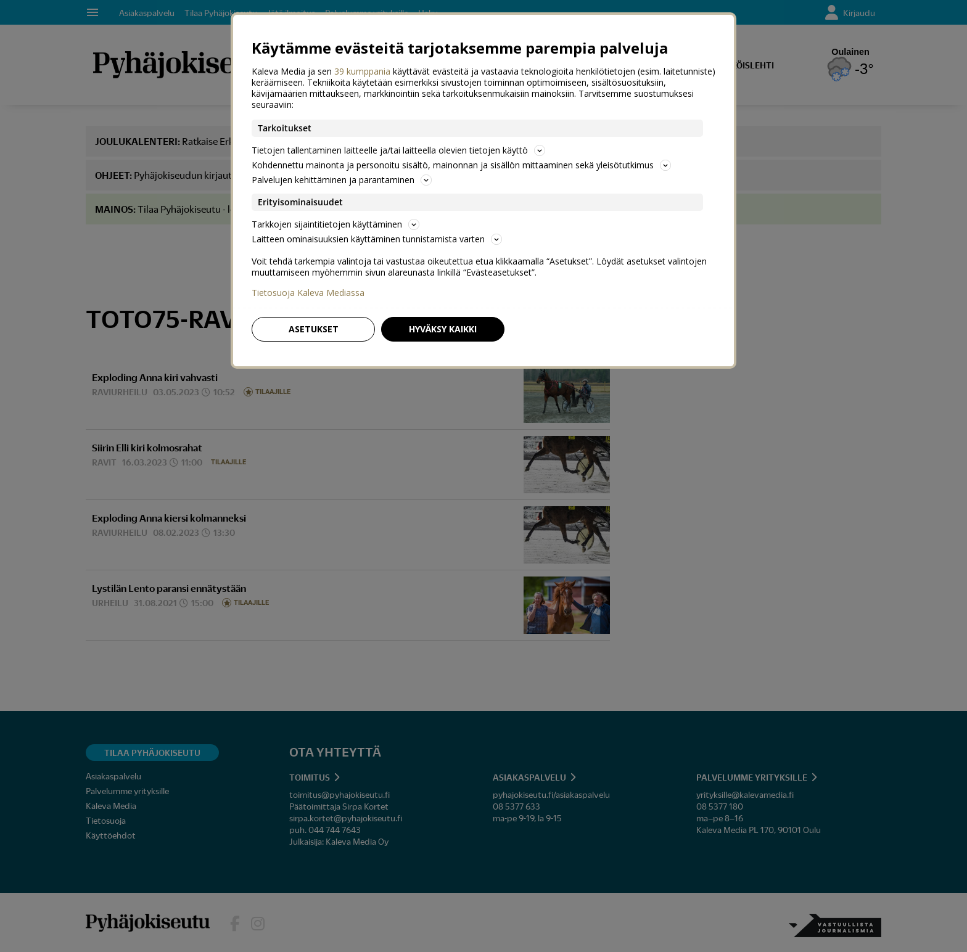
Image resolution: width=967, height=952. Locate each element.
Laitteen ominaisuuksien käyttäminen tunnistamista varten (377, 239)
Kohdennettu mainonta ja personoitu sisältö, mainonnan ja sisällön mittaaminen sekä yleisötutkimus (461, 165)
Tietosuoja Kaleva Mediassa (308, 292)
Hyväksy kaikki (443, 329)
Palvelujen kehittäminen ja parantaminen (342, 180)
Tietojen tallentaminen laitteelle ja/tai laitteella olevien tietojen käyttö (398, 150)
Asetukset (314, 329)
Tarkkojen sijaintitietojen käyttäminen (335, 224)
